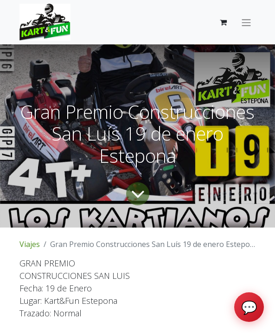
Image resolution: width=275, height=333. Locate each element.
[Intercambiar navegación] (246, 22)
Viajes (29, 244)
